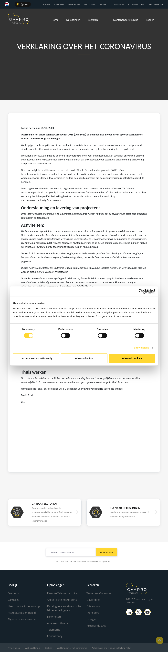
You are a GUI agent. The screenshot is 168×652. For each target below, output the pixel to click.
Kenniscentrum (74, 4)
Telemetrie (53, 629)
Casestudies (59, 4)
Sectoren (93, 19)
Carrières (47, 4)
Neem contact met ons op (24, 606)
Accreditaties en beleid (22, 612)
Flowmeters (54, 616)
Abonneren (106, 552)
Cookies (48, 647)
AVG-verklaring (32, 647)
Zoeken (150, 19)
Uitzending (93, 600)
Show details (141, 347)
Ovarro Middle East (155, 4)
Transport (92, 612)
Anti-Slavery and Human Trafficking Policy (111, 647)
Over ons (102, 4)
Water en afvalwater (98, 593)
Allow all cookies (132, 358)
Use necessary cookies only (36, 358)
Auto (27, 4)
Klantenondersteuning (125, 19)
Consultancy (54, 636)
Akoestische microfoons (62, 600)
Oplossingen (73, 19)
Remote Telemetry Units (62, 593)
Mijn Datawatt (89, 4)
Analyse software (57, 623)
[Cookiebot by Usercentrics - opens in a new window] (141, 291)
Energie (91, 619)
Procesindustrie (96, 625)
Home (55, 19)
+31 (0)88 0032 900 (136, 4)
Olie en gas (93, 606)
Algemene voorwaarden (22, 619)
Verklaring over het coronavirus (72, 647)
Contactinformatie (117, 4)
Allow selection (84, 358)
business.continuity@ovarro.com (43, 200)
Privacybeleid (14, 647)
